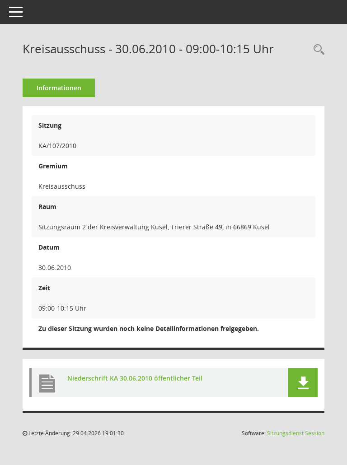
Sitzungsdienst (295, 433)
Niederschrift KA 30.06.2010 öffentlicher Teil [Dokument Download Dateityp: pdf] (134, 378)
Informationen (59, 88)
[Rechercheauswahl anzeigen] (316, 49)
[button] (303, 382)
